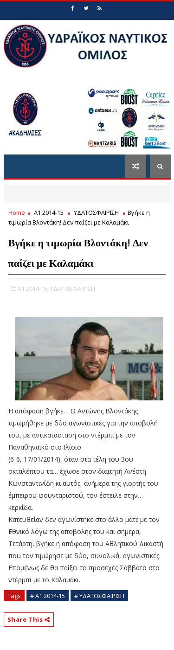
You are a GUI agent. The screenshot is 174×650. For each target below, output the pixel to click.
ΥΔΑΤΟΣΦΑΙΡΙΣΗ (96, 212)
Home (16, 212)
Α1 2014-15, (33, 288)
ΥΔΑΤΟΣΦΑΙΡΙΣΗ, (73, 288)
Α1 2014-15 (49, 212)
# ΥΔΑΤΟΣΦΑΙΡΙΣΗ (99, 596)
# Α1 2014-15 (47, 596)
